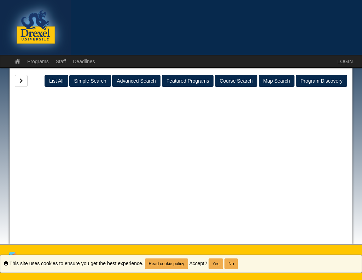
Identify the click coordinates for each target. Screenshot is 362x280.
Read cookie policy (167, 263)
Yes (216, 263)
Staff (61, 61)
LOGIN (345, 61)
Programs (38, 61)
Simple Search (90, 81)
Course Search (236, 81)
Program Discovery (321, 81)
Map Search (276, 81)
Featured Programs (188, 81)
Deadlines (84, 61)
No (231, 263)
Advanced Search (136, 81)
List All (56, 81)
